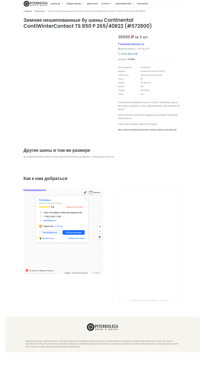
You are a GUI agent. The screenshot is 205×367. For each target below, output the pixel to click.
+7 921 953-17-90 (129, 53)
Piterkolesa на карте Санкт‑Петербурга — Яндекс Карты (149, 304)
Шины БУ (57, 3)
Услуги (106, 3)
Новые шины (75, 3)
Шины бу (39, 11)
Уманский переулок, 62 (132, 43)
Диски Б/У (92, 3)
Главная (27, 11)
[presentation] (26, 35)
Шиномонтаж (124, 3)
